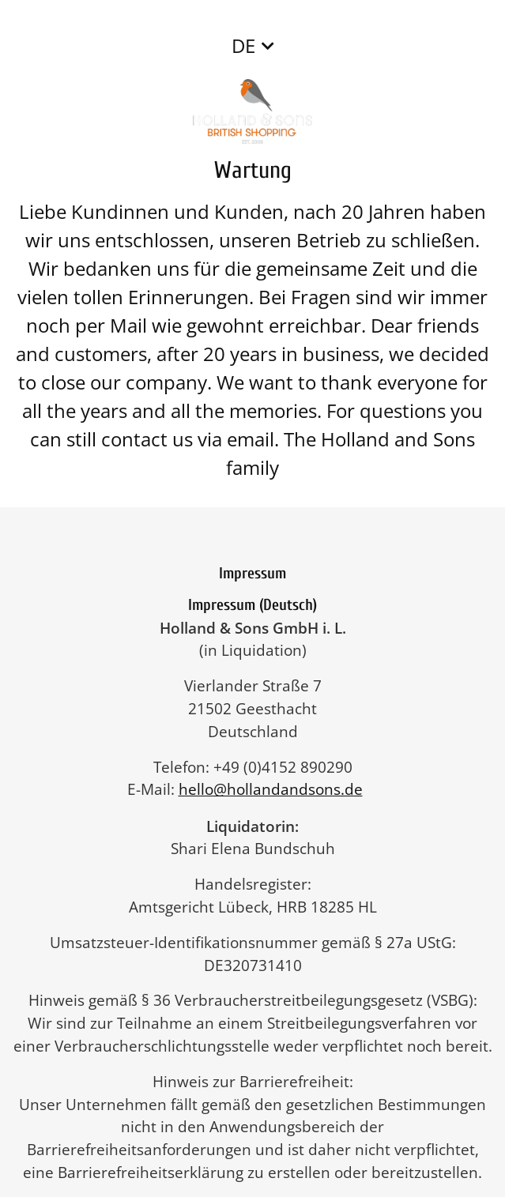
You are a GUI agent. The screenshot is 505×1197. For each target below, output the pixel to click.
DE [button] (243, 45)
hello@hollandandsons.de (279, 789)
